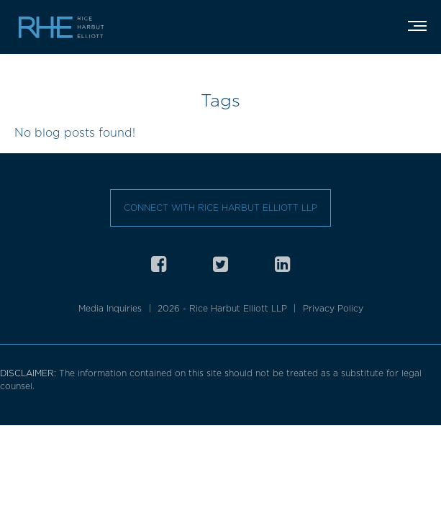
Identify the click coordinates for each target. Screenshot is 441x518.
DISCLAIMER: (29, 373)
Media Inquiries (110, 308)
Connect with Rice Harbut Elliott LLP (220, 207)
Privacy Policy (333, 308)
